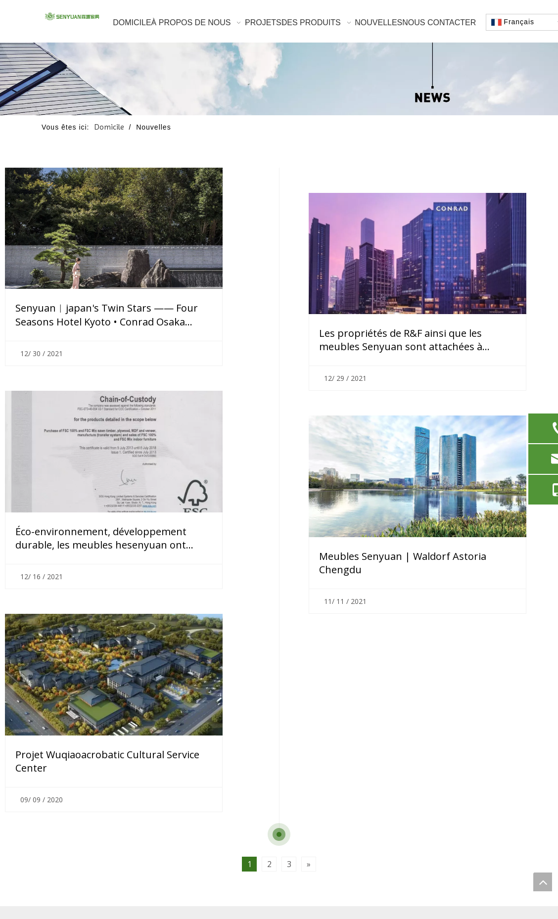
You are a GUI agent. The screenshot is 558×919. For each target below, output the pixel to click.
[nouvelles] (279, 79)
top (542, 882)
